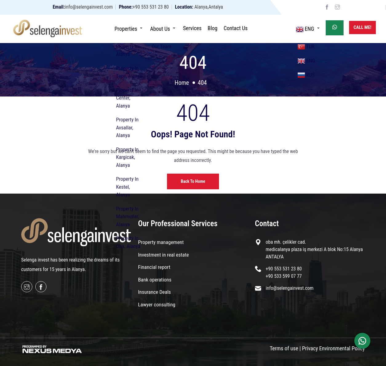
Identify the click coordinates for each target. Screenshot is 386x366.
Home (182, 82)
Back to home (193, 181)
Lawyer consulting (156, 304)
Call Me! (363, 27)
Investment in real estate (163, 255)
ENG (308, 28)
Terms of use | (285, 348)
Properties (129, 28)
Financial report (154, 267)
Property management (161, 242)
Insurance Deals (154, 292)
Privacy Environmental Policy (333, 348)
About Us (163, 28)
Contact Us (236, 28)
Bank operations (155, 280)
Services (192, 28)
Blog (212, 28)
